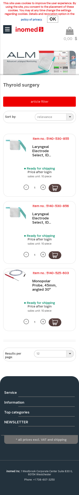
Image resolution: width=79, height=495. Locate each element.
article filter (39, 102)
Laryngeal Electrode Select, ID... (41, 151)
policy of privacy (31, 19)
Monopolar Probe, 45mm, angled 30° (44, 285)
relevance (44, 117)
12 (38, 353)
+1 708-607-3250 (44, 479)
